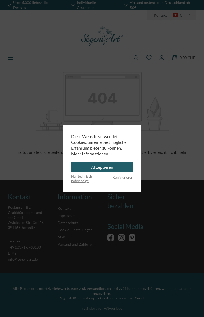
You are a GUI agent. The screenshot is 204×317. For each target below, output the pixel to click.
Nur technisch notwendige (81, 178)
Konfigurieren (123, 177)
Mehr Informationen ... (91, 153)
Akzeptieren (102, 167)
